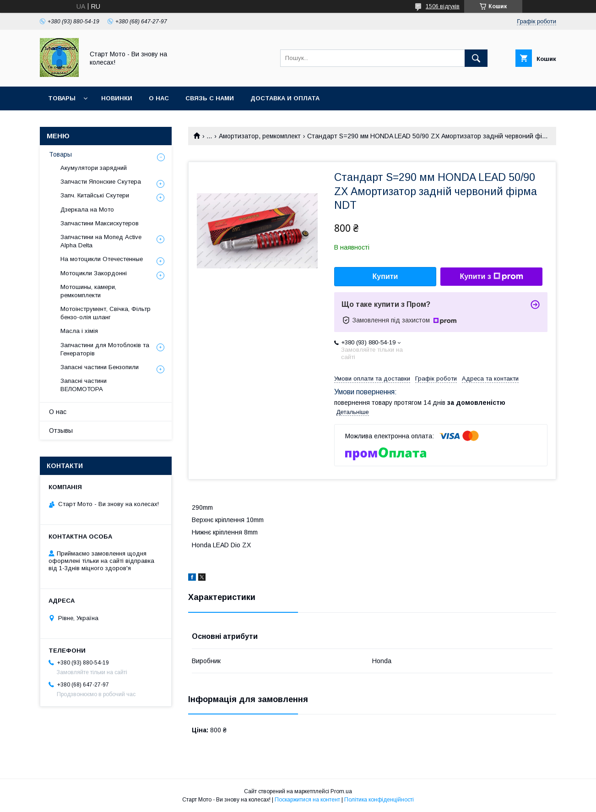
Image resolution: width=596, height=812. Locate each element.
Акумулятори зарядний (93, 167)
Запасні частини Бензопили (99, 367)
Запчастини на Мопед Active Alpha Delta (100, 241)
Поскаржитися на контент (307, 799)
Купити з (491, 276)
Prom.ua (341, 791)
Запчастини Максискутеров (99, 223)
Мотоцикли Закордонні (93, 273)
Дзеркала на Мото (87, 209)
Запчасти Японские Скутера (100, 181)
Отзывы (61, 430)
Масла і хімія (79, 330)
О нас (159, 98)
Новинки (116, 98)
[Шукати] (476, 58)
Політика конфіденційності (379, 799)
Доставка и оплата (285, 98)
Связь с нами (209, 98)
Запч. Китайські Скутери (94, 195)
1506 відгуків (443, 6)
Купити (385, 276)
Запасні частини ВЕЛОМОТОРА (83, 384)
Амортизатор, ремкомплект (260, 136)
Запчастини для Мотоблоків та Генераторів (104, 349)
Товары (62, 98)
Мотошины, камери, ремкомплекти (88, 291)
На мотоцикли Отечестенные (101, 259)
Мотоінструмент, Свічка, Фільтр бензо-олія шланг (105, 313)
